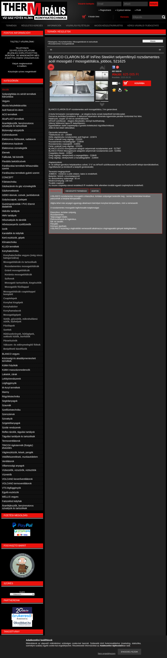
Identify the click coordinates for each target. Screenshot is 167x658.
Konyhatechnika (65, 42)
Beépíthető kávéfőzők (15, 348)
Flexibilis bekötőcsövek (14, 161)
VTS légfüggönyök (11, 488)
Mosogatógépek (12, 314)
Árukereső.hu (22, 619)
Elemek (6, 152)
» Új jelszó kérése (123, 10)
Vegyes (6, 101)
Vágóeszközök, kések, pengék (17, 452)
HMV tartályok (9, 215)
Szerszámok (8, 414)
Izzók (5, 228)
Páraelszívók (10, 340)
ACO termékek (9, 114)
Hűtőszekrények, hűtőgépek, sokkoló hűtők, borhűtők (19, 335)
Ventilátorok (8, 461)
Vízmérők (7, 474)
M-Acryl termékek (11, 387)
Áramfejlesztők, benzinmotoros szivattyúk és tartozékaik (18, 124)
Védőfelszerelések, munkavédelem (20, 456)
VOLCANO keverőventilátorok (17, 479)
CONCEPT (7, 177)
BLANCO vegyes (11, 354)
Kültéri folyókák (10, 365)
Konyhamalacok (12, 310)
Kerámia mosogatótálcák (18, 274)
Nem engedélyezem (107, 653)
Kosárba (140, 83)
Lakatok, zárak (9, 374)
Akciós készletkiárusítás (14, 105)
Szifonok (9, 278)
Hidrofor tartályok (11, 211)
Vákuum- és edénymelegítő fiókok (22, 344)
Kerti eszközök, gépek (13, 237)
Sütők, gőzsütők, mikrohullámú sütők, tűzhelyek (20, 320)
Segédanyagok (9, 401)
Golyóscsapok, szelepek (14, 199)
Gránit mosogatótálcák (17, 270)
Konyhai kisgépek (13, 302)
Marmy (5, 392)
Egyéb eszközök (10, 492)
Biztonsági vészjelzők (13, 130)
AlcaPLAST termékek (13, 119)
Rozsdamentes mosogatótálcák (22, 266)
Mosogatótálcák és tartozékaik (85, 42)
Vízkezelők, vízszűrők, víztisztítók (19, 470)
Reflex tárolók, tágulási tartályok (18, 432)
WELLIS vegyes (10, 496)
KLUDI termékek (10, 246)
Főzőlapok (9, 325)
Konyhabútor (10, 306)
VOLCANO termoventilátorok (17, 483)
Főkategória (52, 42)
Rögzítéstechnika (11, 396)
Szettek (7, 329)
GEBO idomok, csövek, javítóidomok (20, 195)
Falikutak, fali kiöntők (13, 157)
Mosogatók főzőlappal (17, 287)
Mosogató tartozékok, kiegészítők (23, 282)
